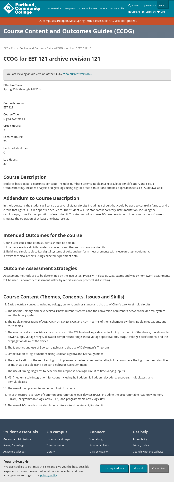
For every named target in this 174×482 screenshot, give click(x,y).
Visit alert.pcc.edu (126, 21)
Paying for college (13, 445)
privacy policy (48, 475)
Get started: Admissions (17, 439)
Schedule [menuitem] (88, 8)
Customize (158, 468)
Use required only (114, 468)
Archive (70, 48)
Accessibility (140, 439)
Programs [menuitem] (70, 8)
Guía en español (99, 451)
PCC (6, 48)
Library (51, 451)
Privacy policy (141, 445)
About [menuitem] (103, 8)
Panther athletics (99, 445)
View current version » (77, 74)
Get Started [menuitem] (52, 8)
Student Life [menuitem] (117, 8)
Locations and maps (58, 439)
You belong (96, 439)
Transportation (55, 445)
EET (80, 48)
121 (87, 48)
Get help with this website (148, 451)
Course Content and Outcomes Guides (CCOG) (68, 31)
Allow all (138, 468)
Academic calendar (14, 451)
